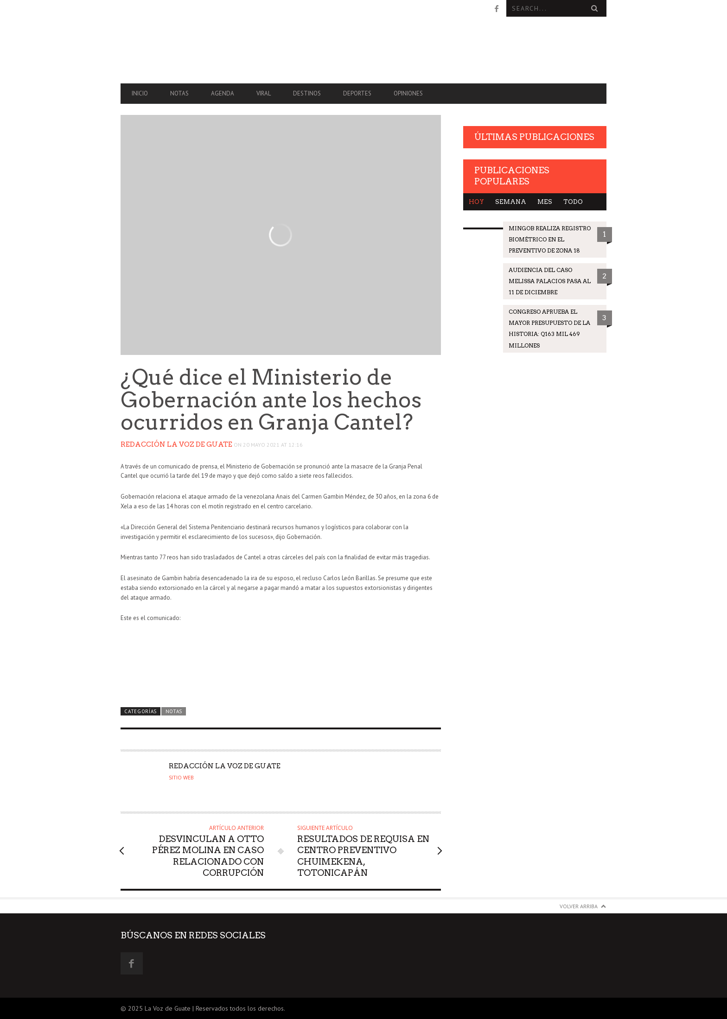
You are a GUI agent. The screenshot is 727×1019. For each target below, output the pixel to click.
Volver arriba (579, 906)
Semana (510, 201)
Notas (179, 93)
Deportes (357, 93)
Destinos (307, 93)
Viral (263, 93)
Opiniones (408, 93)
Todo (573, 201)
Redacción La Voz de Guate (176, 444)
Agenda (222, 93)
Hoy (476, 201)
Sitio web (181, 777)
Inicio (140, 93)
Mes (544, 201)
